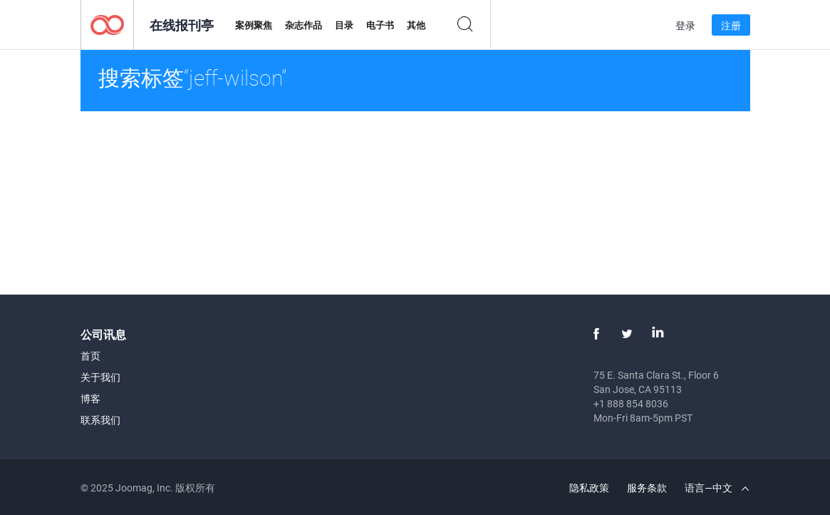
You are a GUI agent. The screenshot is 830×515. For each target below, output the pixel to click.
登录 (685, 25)
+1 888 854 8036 (630, 403)
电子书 (380, 25)
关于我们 (100, 377)
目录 (344, 25)
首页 (90, 355)
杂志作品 (303, 25)
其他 (416, 25)
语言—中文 (717, 487)
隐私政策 (589, 487)
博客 (90, 398)
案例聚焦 (253, 25)
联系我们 (100, 420)
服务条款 (647, 487)
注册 (731, 25)
